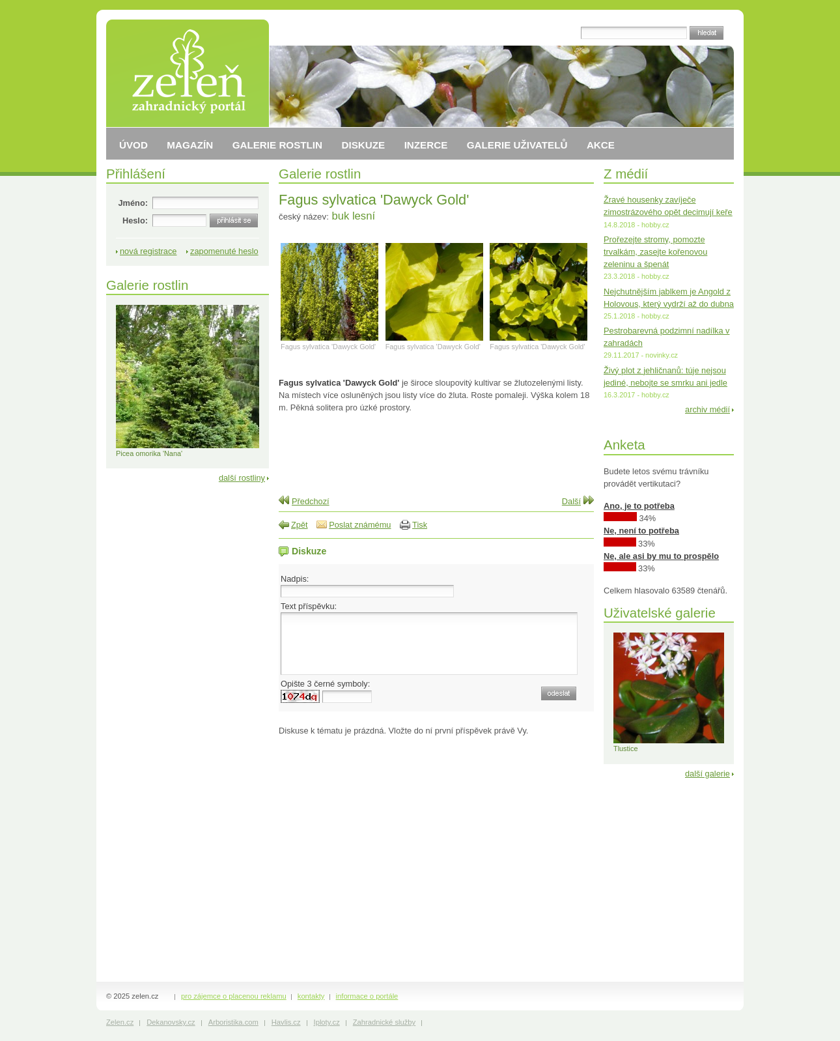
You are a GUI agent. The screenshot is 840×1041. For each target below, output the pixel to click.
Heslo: (135, 220)
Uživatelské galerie (660, 612)
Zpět (299, 525)
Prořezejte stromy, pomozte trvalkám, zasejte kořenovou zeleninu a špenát (655, 252)
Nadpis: (295, 579)
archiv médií (707, 409)
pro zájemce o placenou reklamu (234, 996)
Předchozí (310, 501)
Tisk (419, 525)
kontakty (311, 996)
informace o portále (367, 996)
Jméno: (133, 203)
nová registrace (148, 251)
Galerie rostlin (320, 173)
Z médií (626, 173)
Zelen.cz (119, 1022)
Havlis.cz (286, 1022)
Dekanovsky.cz (171, 1022)
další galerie (707, 773)
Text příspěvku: (309, 606)
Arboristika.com (233, 1022)
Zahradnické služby (384, 1022)
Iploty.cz (327, 1022)
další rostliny (242, 478)
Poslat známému (360, 525)
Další (571, 501)
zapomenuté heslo (224, 251)
